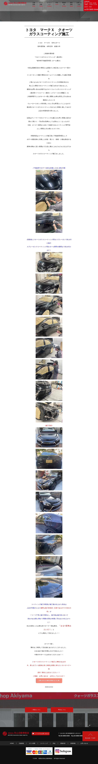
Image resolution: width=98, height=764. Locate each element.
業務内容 (64, 4)
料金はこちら (62, 709)
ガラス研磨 (41, 4)
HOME (12, 743)
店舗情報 (33, 4)
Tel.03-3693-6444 (64, 736)
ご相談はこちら (36, 709)
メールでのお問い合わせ (40, 733)
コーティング (49, 4)
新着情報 (71, 4)
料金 (56, 3)
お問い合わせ (79, 4)
